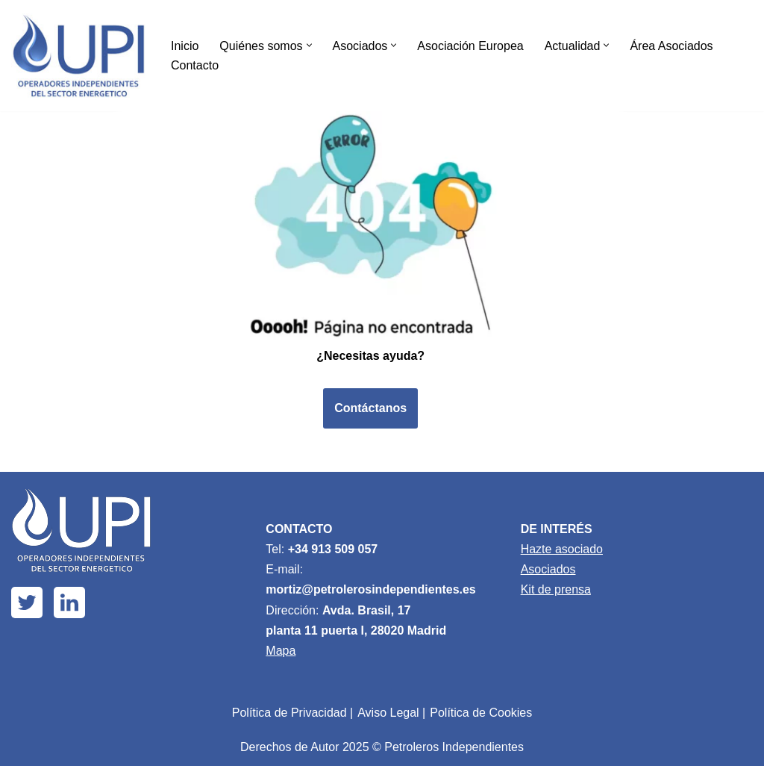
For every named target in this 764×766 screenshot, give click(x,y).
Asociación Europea (470, 46)
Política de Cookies (481, 712)
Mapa (280, 650)
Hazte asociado (562, 549)
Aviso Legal (388, 712)
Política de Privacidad (289, 712)
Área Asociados (671, 46)
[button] (309, 45)
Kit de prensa (556, 589)
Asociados (548, 569)
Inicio (184, 46)
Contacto (195, 65)
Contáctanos (370, 408)
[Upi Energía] (78, 55)
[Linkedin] (69, 602)
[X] (27, 602)
